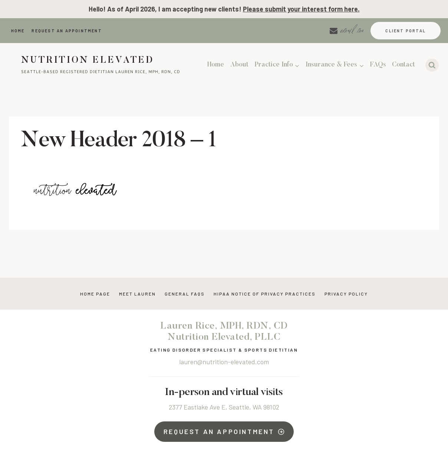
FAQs (378, 65)
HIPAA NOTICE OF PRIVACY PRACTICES (265, 293)
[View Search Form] (432, 65)
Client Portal (405, 30)
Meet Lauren (137, 293)
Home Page (95, 293)
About (239, 65)
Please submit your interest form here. (301, 9)
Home (18, 30)
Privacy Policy (346, 293)
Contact (403, 65)
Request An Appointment (67, 30)
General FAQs (185, 293)
